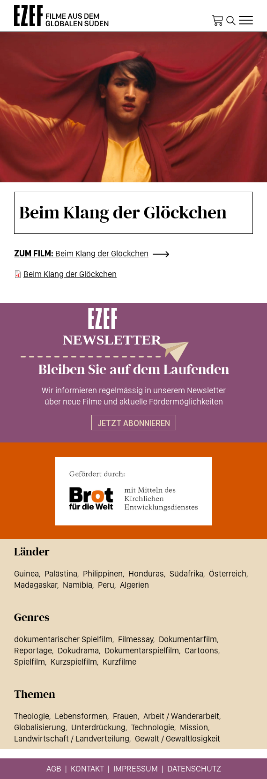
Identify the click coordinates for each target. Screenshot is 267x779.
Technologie (152, 727)
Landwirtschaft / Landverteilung (71, 738)
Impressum (135, 768)
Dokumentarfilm (188, 639)
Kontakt (87, 768)
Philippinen (103, 573)
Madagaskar (35, 585)
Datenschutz (194, 768)
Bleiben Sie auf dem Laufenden (133, 369)
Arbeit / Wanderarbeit (181, 716)
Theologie (31, 716)
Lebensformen (81, 716)
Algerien (134, 585)
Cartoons (201, 650)
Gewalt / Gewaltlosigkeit (177, 738)
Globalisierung (40, 727)
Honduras (146, 573)
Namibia (77, 585)
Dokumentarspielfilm (141, 650)
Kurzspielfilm (74, 662)
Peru (106, 585)
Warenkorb (217, 20)
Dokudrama (78, 650)
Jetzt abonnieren (133, 423)
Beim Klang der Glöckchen (101, 253)
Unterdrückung (98, 727)
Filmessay (135, 639)
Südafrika (186, 573)
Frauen (125, 716)
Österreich (227, 573)
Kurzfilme (119, 662)
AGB (53, 768)
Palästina (60, 573)
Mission (194, 727)
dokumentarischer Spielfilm (63, 639)
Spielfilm (29, 662)
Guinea (26, 573)
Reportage (33, 650)
